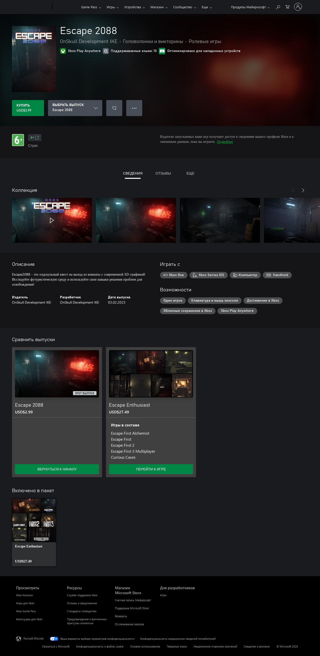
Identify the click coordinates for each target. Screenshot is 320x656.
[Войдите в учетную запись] (298, 7)
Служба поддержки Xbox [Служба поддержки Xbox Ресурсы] (82, 595)
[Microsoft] (33, 7)
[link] (34, 532)
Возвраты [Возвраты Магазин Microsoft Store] (121, 616)
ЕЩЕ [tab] (190, 173)
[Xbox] (66, 7)
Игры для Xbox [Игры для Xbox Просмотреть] (25, 603)
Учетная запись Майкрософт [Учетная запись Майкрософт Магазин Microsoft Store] (133, 600)
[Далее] (303, 190)
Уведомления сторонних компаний (215, 646)
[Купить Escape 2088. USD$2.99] (28, 108)
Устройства (132, 7)
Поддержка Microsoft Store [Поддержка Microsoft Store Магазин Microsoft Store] (132, 608)
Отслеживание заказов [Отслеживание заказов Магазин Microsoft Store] (129, 624)
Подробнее (225, 141)
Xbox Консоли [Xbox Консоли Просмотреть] (24, 595)
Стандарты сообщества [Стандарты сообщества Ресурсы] (81, 611)
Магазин (157, 7)
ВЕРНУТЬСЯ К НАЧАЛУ (57, 469)
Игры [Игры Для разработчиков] (163, 595)
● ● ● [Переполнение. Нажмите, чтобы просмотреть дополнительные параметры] (134, 108)
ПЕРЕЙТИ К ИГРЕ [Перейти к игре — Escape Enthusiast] (151, 469)
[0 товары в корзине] (288, 6)
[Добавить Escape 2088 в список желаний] (114, 108)
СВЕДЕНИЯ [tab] (132, 173)
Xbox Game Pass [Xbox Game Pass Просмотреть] (26, 611)
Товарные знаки (177, 646)
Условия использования (145, 646)
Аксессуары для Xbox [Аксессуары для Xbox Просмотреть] (29, 619)
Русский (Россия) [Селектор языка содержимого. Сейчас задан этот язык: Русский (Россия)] (34, 638)
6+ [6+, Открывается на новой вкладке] (34, 138)
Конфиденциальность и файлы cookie (100, 646)
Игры (111, 7)
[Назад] (293, 190)
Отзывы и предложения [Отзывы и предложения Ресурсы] (82, 603)
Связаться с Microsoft (56, 646)
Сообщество (182, 7)
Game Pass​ (89, 7)
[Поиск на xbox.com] (277, 6)
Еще (205, 7)
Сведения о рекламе (257, 646)
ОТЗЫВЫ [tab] (163, 173)
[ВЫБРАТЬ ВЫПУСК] (75, 108)
